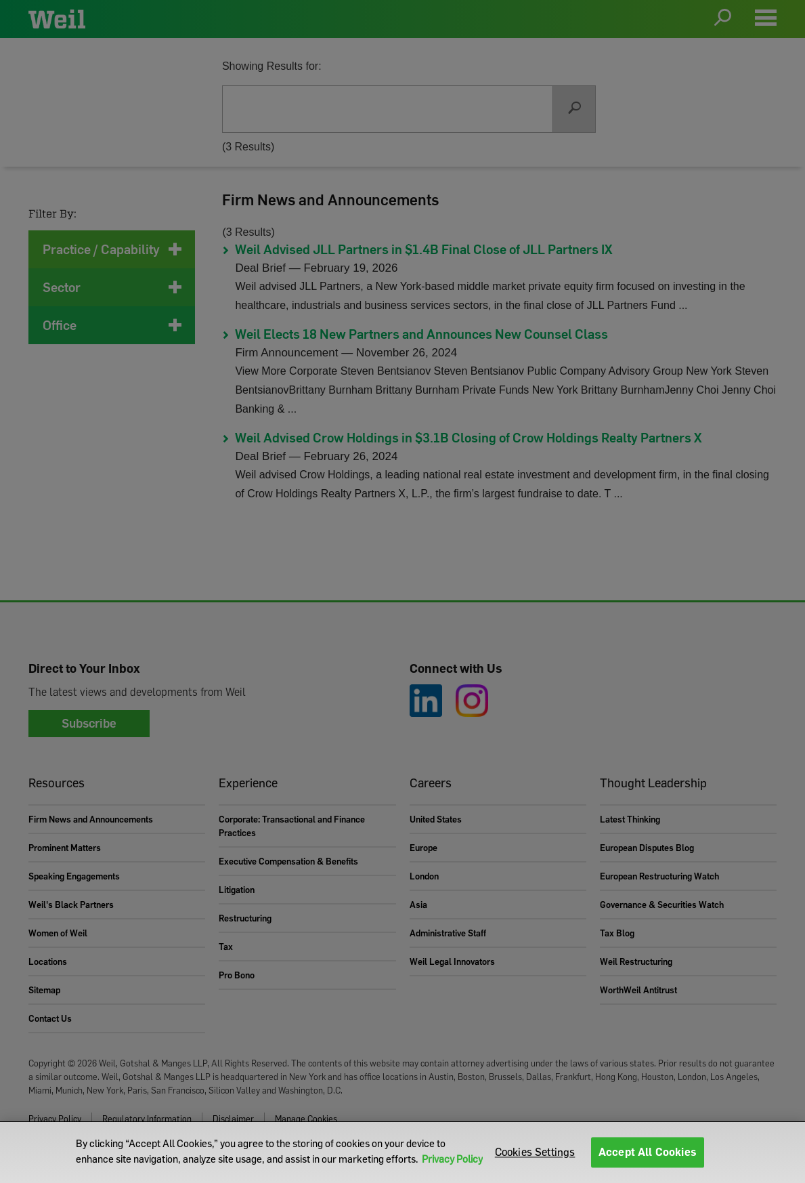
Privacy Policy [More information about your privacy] (452, 1159)
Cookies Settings (535, 1152)
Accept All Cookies (648, 1152)
